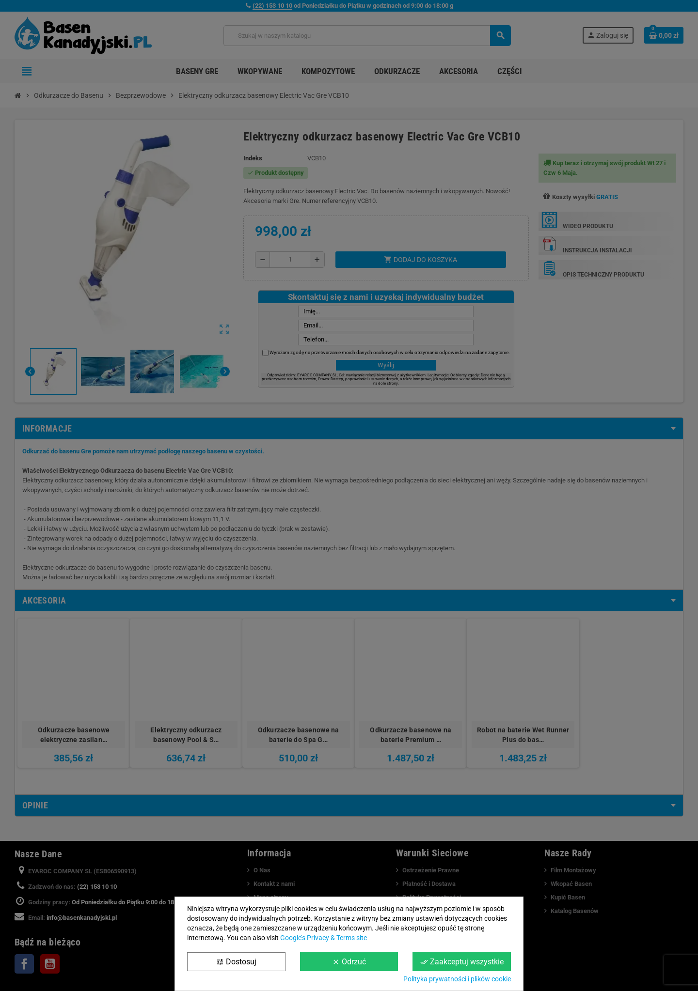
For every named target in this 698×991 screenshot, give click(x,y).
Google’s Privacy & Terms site (323, 938)
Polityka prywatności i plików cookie (457, 979)
